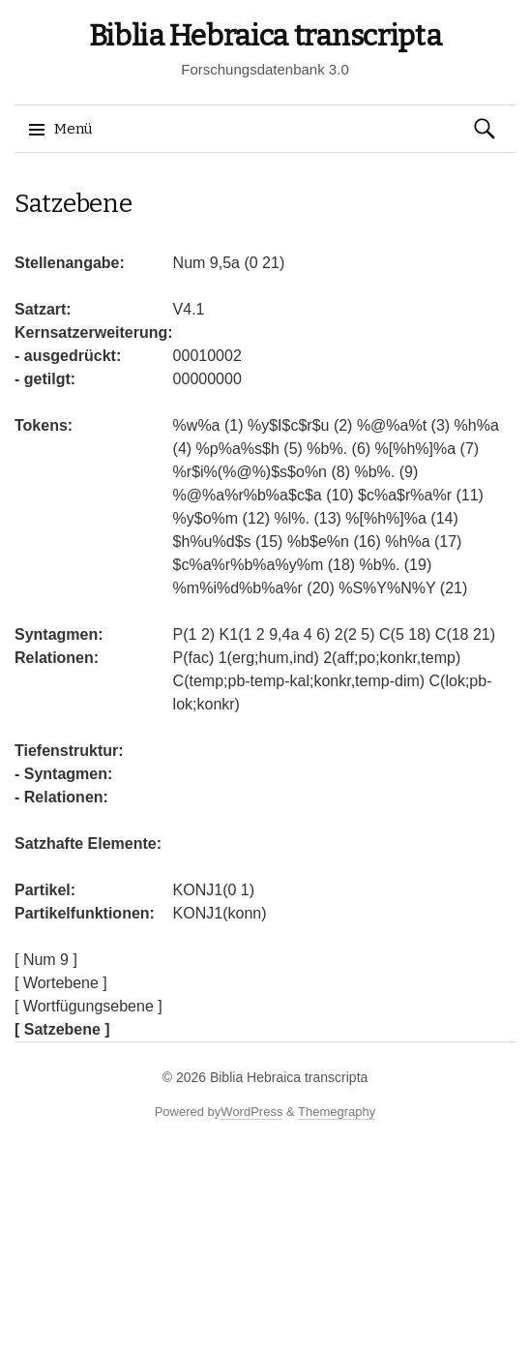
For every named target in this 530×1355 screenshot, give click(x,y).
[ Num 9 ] (46, 959)
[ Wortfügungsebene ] (88, 1006)
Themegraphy (336, 1111)
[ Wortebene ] (61, 983)
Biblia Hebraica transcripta (265, 35)
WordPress (251, 1111)
